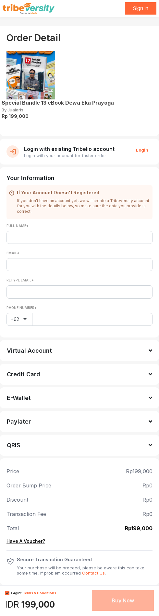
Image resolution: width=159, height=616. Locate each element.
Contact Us (93, 573)
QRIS (13, 445)
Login (142, 150)
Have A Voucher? (25, 541)
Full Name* (17, 226)
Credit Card (23, 374)
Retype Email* (20, 280)
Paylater (19, 421)
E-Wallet (19, 397)
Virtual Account (29, 350)
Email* (12, 253)
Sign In (140, 8)
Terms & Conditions (39, 593)
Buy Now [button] (123, 600)
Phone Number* (21, 308)
